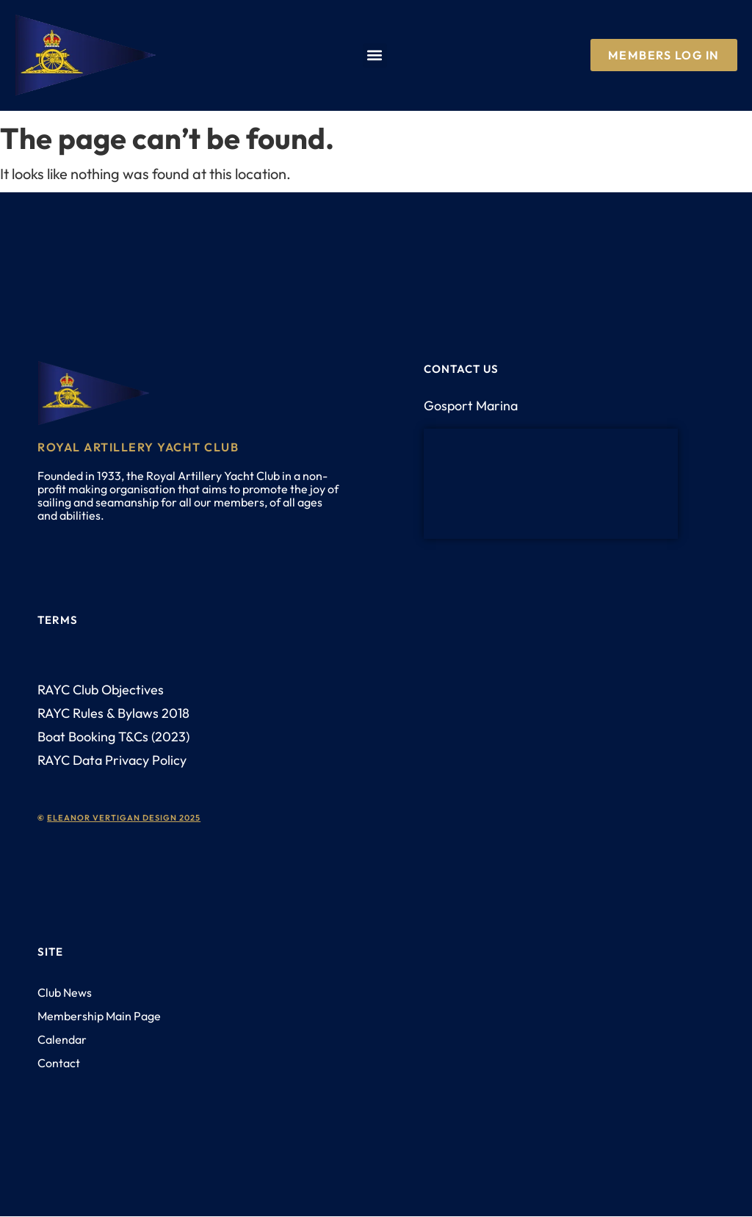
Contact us (461, 369)
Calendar (62, 1039)
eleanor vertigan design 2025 (123, 818)
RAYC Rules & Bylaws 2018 (113, 713)
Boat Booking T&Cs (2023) (113, 736)
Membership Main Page (99, 1016)
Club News (64, 992)
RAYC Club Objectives (100, 689)
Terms (57, 620)
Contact (58, 1063)
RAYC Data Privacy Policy (112, 760)
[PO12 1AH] (551, 484)
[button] (375, 55)
